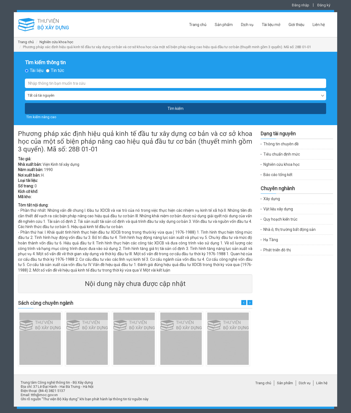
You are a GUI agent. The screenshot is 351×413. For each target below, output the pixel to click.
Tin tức (57, 70)
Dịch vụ (247, 24)
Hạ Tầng (270, 240)
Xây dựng (271, 199)
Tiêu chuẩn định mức (281, 154)
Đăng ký (323, 5)
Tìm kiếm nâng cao (41, 117)
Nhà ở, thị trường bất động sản (289, 229)
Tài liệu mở (271, 24)
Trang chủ (197, 24)
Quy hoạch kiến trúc (280, 219)
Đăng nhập (300, 5)
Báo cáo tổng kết (277, 174)
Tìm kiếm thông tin (45, 62)
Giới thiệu (296, 24)
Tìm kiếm (175, 108)
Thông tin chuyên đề (280, 144)
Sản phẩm (224, 24)
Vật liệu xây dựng (278, 209)
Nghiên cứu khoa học (56, 42)
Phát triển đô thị (277, 250)
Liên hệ (319, 24)
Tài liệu (36, 70)
